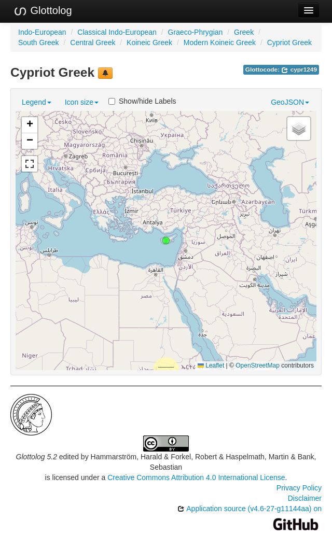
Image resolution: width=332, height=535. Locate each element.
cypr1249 (299, 69)
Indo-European (42, 32)
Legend (36, 102)
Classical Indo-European (117, 32)
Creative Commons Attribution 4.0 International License (196, 477)
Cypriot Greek (289, 42)
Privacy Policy (299, 488)
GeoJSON (290, 102)
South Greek (38, 42)
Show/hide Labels (142, 101)
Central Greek (92, 42)
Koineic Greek (149, 42)
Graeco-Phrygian (195, 32)
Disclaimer (305, 498)
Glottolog (42, 11)
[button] (166, 240)
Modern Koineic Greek (220, 42)
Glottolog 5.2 (36, 457)
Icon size (82, 102)
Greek (244, 32)
